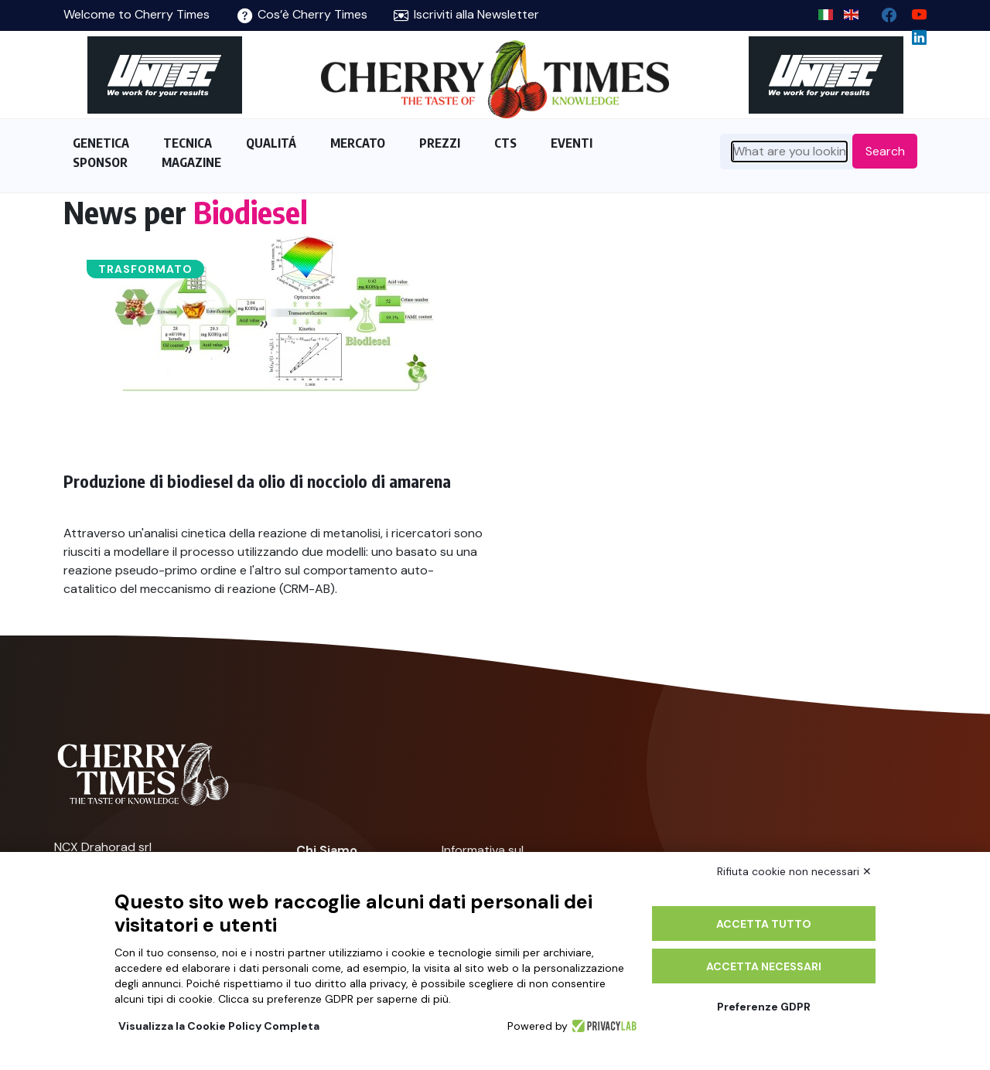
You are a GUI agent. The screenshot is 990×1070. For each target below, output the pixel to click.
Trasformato (145, 269)
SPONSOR (100, 162)
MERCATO (357, 143)
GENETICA (101, 143)
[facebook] (882, 11)
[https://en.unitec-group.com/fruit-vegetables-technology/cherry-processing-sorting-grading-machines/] (164, 75)
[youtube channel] (913, 11)
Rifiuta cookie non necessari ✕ (794, 871)
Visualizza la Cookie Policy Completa (218, 1026)
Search (885, 151)
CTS (505, 143)
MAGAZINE (191, 162)
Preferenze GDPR (764, 1007)
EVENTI (571, 143)
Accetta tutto (763, 924)
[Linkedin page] (913, 34)
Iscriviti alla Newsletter (466, 14)
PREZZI (439, 143)
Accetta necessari (763, 966)
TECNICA (187, 143)
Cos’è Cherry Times (302, 14)
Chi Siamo (326, 850)
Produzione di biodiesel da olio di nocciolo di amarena (257, 481)
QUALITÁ (271, 143)
